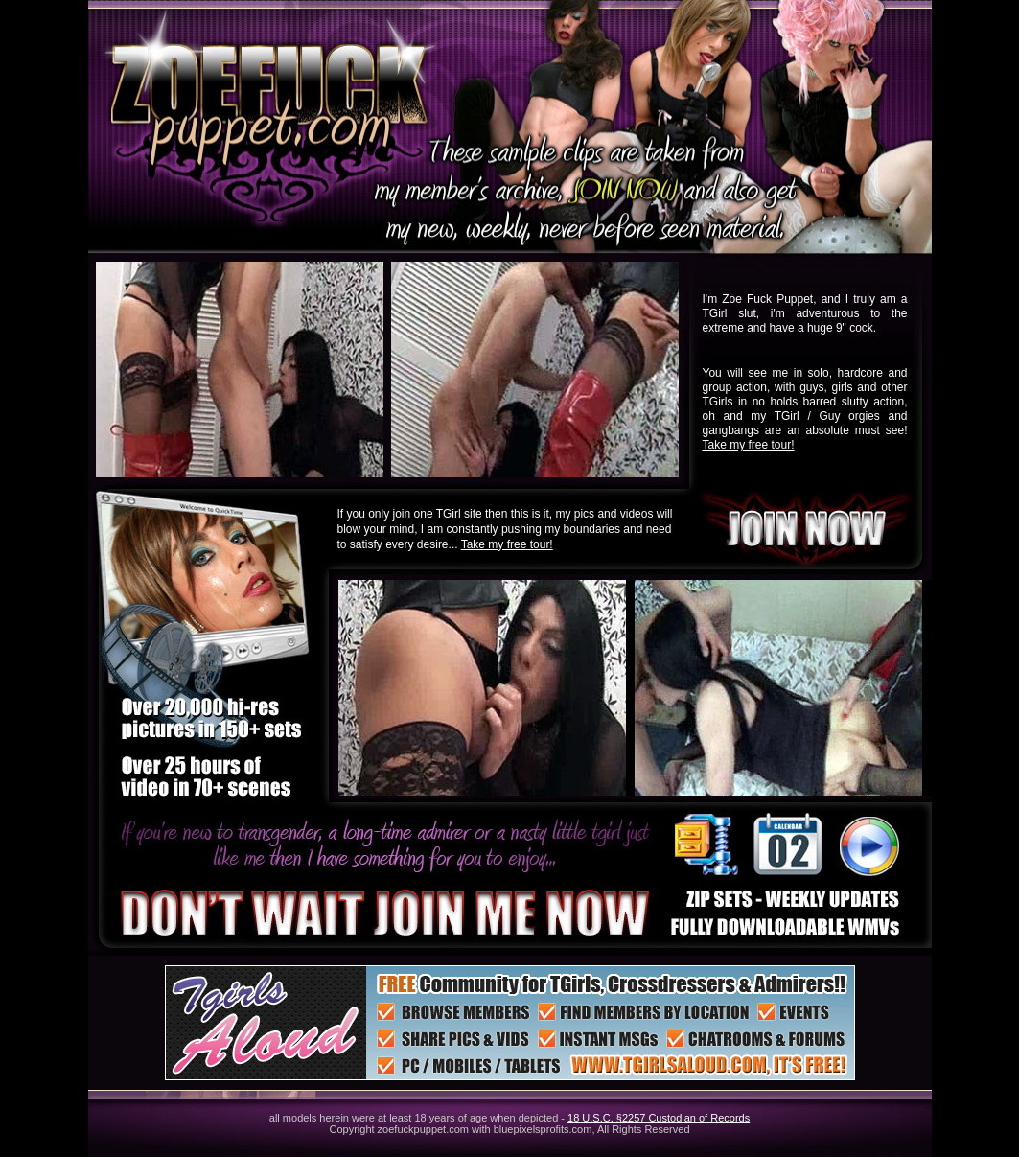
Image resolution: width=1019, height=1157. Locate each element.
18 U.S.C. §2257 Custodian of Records (658, 1117)
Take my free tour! (749, 444)
